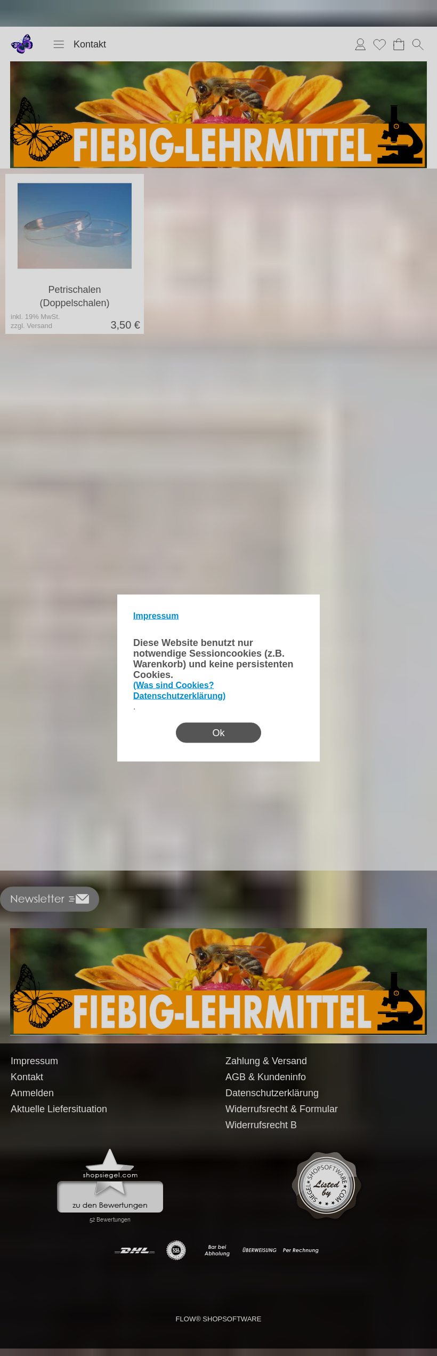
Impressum (156, 615)
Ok (218, 733)
